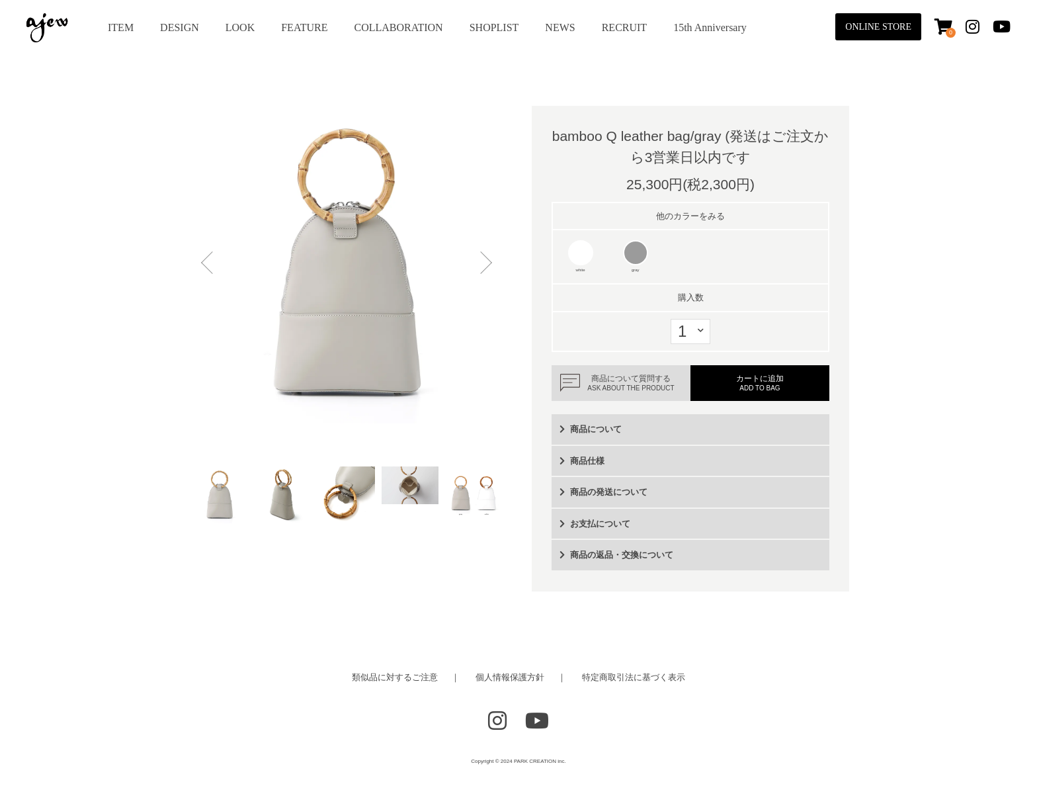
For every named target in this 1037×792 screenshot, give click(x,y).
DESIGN (179, 27)
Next (482, 264)
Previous (211, 264)
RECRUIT (624, 27)
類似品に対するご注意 (395, 677)
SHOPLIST (494, 27)
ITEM (121, 27)
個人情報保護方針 (510, 677)
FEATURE (304, 27)
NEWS (560, 27)
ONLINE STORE (878, 27)
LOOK (240, 27)
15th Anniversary (710, 27)
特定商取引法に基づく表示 (633, 677)
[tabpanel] (346, 264)
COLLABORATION (398, 27)
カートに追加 (760, 383)
